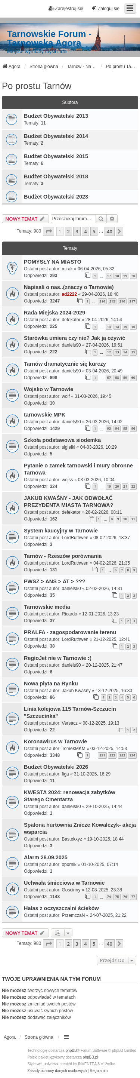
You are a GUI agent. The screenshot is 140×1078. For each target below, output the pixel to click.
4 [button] (85, 231)
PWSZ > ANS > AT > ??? (54, 581)
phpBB (71, 1050)
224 (132, 755)
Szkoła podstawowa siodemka (62, 440)
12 (109, 352)
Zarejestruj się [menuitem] (66, 8)
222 (112, 755)
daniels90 (71, 345)
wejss (67, 479)
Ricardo (69, 614)
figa (65, 774)
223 (122, 755)
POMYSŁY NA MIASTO (52, 262)
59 (125, 377)
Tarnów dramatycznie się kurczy (65, 364)
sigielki (68, 447)
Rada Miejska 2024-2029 (54, 313)
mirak (67, 268)
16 (133, 326)
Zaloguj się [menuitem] (105, 8)
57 (109, 377)
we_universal (47, 1064)
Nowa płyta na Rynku (51, 684)
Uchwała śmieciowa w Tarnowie (64, 883)
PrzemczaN (73, 915)
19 (125, 275)
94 (117, 428)
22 (133, 486)
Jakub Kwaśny (76, 690)
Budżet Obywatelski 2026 (56, 767)
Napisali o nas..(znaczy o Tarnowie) (68, 287)
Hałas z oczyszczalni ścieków (61, 908)
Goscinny (71, 890)
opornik (69, 864)
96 (133, 428)
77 (133, 896)
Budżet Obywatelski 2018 (56, 176)
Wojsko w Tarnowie (48, 389)
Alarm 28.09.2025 (46, 857)
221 (102, 755)
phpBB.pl (90, 1057)
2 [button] (68, 231)
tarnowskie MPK (44, 415)
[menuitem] (57, 1071)
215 (112, 301)
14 (117, 326)
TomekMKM (73, 748)
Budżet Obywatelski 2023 (56, 197)
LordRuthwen (75, 537)
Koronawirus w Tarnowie (55, 741)
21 (125, 486)
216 (122, 301)
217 (132, 301)
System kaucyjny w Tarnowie (61, 531)
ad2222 (69, 294)
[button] (48, 231)
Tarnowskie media (47, 607)
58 (117, 377)
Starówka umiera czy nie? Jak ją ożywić (74, 338)
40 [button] (109, 231)
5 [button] (94, 231)
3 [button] (76, 231)
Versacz (70, 723)
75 (117, 896)
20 (133, 275)
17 (109, 275)
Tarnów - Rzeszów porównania (63, 556)
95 (125, 428)
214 (102, 301)
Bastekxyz (72, 839)
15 (125, 326)
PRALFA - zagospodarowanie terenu (70, 632)
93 (109, 428)
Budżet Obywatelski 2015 (56, 156)
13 (109, 326)
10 (125, 518)
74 (109, 896)
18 (117, 275)
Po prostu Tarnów (36, 86)
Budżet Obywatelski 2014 (56, 136)
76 (125, 896)
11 (133, 518)
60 (133, 377)
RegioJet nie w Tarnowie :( (57, 658)
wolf (65, 396)
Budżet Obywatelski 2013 (56, 116)
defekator (71, 319)
